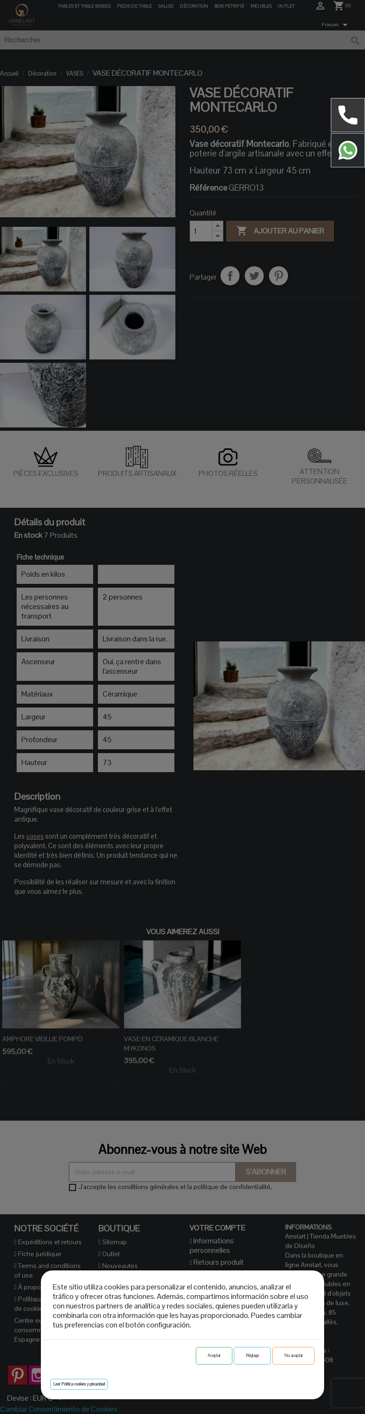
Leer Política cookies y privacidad (79, 1384)
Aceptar (214, 1355)
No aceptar (293, 1355)
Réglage (252, 1355)
